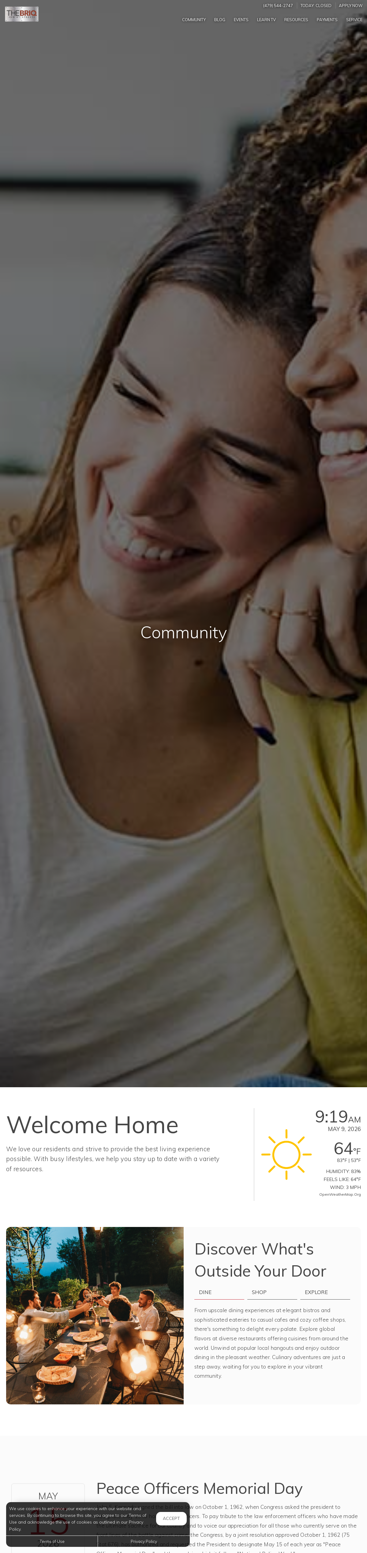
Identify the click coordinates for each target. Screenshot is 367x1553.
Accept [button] (171, 1518)
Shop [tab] (259, 1292)
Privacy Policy (144, 1541)
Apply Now (351, 5)
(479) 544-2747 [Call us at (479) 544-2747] (278, 5)
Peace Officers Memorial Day (199, 1488)
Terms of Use (52, 1541)
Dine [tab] (205, 1292)
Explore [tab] (316, 1292)
